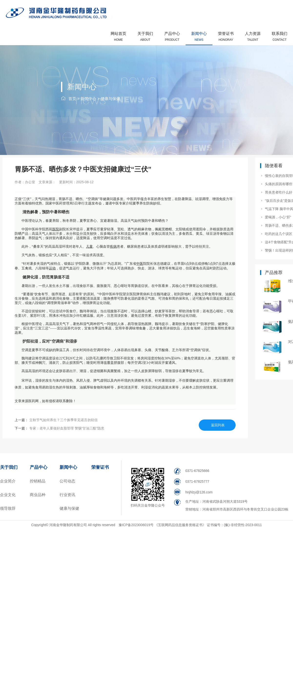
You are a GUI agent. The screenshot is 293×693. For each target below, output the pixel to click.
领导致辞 (8, 508)
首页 (72, 99)
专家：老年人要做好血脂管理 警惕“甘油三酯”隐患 (66, 428)
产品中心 (172, 36)
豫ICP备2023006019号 (137, 525)
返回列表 (218, 425)
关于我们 (145, 36)
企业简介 (8, 481)
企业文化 (8, 495)
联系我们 (279, 36)
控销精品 (37, 481)
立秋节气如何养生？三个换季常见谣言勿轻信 (63, 420)
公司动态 (67, 481)
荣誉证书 (226, 36)
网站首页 (118, 36)
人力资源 (253, 36)
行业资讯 (67, 495)
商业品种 (37, 495)
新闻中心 (199, 36)
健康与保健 (110, 99)
